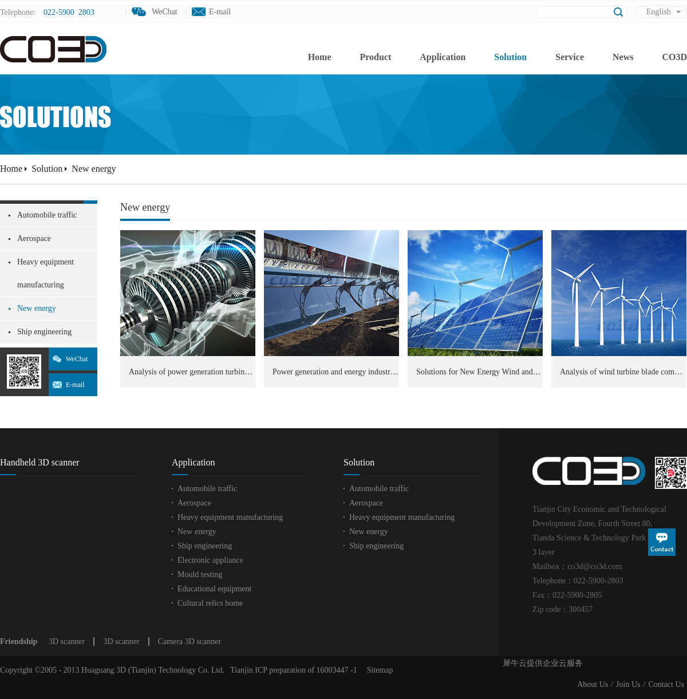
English (658, 11)
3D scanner (67, 641)
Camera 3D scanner (189, 641)
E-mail (220, 11)
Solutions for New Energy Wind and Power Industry (479, 372)
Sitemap (378, 670)
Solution (46, 168)
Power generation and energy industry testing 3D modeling (336, 372)
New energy (94, 168)
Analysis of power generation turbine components (192, 372)
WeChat (77, 359)
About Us (592, 684)
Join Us (628, 684)
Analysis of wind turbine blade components (623, 372)
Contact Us (666, 684)
